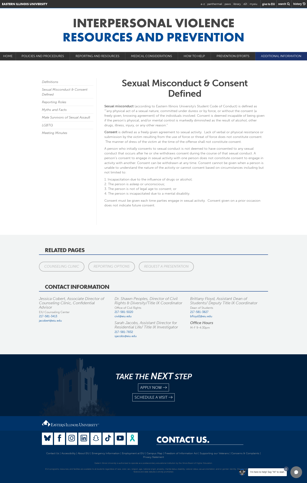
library (237, 4)
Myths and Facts (54, 110)
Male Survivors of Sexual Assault (66, 117)
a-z (203, 4)
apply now (153, 387)
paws (228, 4)
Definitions (50, 82)
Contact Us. (182, 439)
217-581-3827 (199, 312)
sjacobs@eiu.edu (126, 336)
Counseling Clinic (61, 266)
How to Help (194, 56)
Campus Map (154, 453)
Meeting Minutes (54, 133)
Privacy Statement (153, 457)
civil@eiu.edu (123, 316)
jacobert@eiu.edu (50, 320)
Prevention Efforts (233, 56)
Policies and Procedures (43, 56)
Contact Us (52, 453)
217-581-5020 (124, 312)
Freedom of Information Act (181, 453)
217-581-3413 (48, 316)
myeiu (253, 4)
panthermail (214, 4)
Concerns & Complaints (245, 453)
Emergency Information (106, 453)
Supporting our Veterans (214, 453)
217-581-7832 (124, 332)
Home (8, 56)
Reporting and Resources (97, 56)
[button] (296, 472)
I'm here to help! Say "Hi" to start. (267, 472)
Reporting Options (112, 266)
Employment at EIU (133, 453)
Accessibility (68, 453)
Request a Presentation (166, 266)
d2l (245, 4)
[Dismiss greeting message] (286, 469)
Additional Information (281, 56)
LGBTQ (47, 125)
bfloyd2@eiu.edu (201, 316)
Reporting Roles (54, 102)
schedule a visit (153, 397)
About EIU (83, 453)
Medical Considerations (151, 56)
